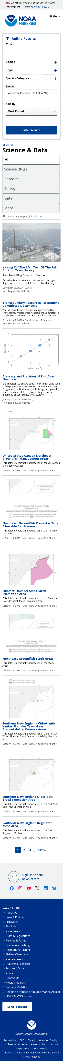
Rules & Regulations (18, 936)
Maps (9, 207)
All (7, 159)
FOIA (30, 1040)
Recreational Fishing (18, 950)
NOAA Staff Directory (19, 996)
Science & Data (15, 968)
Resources (9, 144)
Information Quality (46, 1040)
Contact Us (9, 973)
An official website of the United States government (31, 5)
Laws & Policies (15, 917)
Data (8, 198)
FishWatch (12, 922)
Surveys (10, 188)
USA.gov (53, 1044)
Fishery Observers (17, 954)
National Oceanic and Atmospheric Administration (30, 1052)
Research (12, 178)
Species (11, 86)
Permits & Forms (16, 940)
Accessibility (10, 1040)
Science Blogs (15, 169)
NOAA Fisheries (11, 908)
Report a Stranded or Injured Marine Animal (33, 992)
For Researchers (12, 959)
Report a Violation (17, 987)
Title (9, 44)
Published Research (18, 964)
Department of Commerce (30, 1048)
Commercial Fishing (18, 945)
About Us (11, 912)
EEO (22, 1040)
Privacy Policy (38, 1044)
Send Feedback (17, 1007)
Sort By (10, 104)
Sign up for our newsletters (32, 877)
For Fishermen (11, 931)
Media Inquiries (15, 982)
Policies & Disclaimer (16, 1044)
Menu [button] (55, 16)
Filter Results (31, 130)
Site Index (12, 926)
